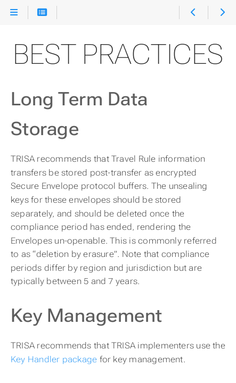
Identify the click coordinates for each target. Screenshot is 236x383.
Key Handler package (54, 359)
